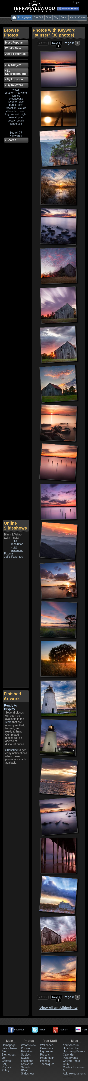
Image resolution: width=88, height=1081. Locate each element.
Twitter (38, 1029)
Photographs (24, 17)
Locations (27, 1060)
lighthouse (16, 123)
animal (13, 117)
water (15, 89)
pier (20, 117)
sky (20, 104)
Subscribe (11, 749)
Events (64, 17)
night (23, 114)
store (8, 722)
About (73, 17)
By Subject (13, 65)
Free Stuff (38, 17)
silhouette (11, 111)
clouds (22, 107)
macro (22, 111)
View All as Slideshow (58, 1008)
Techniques (47, 1064)
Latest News (9, 1048)
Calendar (68, 1054)
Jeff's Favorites (13, 556)
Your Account (71, 1045)
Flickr (81, 1029)
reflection (11, 107)
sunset (15, 114)
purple (13, 104)
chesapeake (16, 98)
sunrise (15, 95)
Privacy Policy (6, 1069)
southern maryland (16, 92)
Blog (56, 17)
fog (7, 114)
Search (25, 1067)
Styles (25, 1057)
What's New (28, 1045)
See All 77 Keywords (16, 134)
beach (20, 120)
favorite (12, 101)
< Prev (43, 43)
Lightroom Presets (46, 1053)
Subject (25, 1054)
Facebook (16, 1029)
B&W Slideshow (27, 1072)
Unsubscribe (70, 1048)
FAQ (4, 1064)
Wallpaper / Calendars (47, 1047)
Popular (9, 553)
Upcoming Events (74, 1051)
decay (11, 120)
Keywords (27, 1064)
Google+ (60, 1029)
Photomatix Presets (47, 1059)
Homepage (8, 1045)
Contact (82, 17)
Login (77, 2)
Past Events (70, 1057)
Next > (56, 43)
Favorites (27, 1051)
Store (48, 17)
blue (21, 101)
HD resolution (17, 542)
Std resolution (17, 549)
